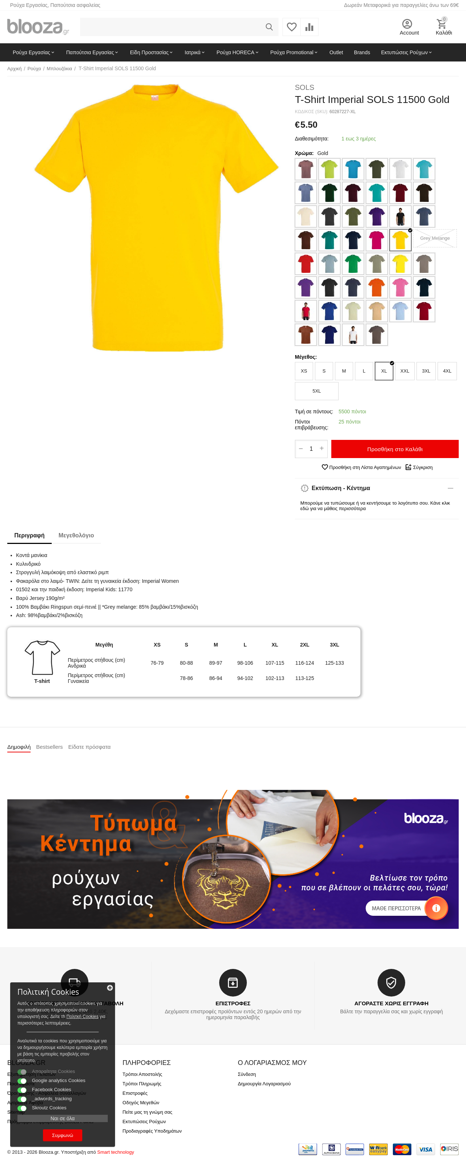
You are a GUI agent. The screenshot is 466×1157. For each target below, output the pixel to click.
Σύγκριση (419, 467)
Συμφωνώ (56, 1134)
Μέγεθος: (306, 357)
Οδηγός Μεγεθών (141, 1102)
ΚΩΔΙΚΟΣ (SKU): (311, 111)
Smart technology (115, 1152)
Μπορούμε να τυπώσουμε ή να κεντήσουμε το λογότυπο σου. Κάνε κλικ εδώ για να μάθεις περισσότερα (375, 505)
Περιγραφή (30, 535)
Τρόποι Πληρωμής (142, 1083)
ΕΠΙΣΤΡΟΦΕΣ (233, 1003)
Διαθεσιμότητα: (312, 139)
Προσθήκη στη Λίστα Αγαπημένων (361, 467)
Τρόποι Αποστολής (142, 1074)
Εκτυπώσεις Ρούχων (144, 1121)
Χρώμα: (304, 153)
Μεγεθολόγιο (77, 535)
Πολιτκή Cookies (50, 1009)
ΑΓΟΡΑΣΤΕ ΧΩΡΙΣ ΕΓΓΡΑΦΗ (392, 1003)
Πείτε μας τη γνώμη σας (148, 1112)
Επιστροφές (135, 1093)
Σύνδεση (247, 1074)
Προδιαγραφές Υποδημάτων (152, 1131)
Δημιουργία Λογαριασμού (264, 1083)
